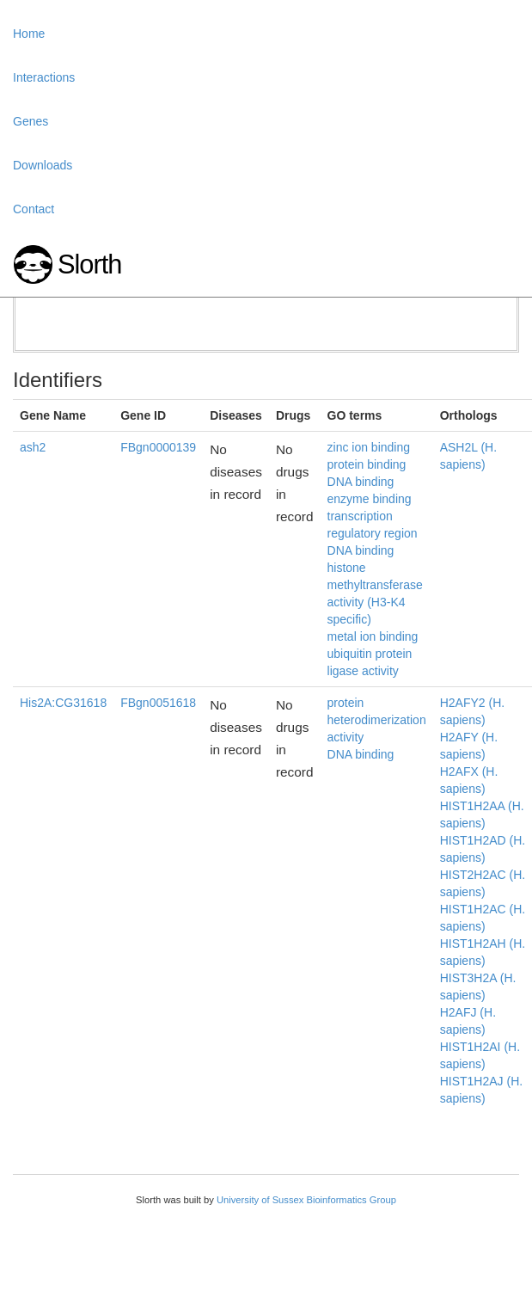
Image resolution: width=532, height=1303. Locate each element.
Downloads (42, 165)
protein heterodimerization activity (376, 720)
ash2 (33, 447)
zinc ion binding (369, 447)
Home (29, 33)
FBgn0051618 (158, 703)
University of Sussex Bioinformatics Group (306, 1200)
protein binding (367, 464)
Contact (33, 209)
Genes (30, 121)
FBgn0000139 (158, 447)
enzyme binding (369, 499)
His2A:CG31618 (63, 703)
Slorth (89, 264)
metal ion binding (373, 636)
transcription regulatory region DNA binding (372, 533)
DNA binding (360, 482)
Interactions (44, 77)
